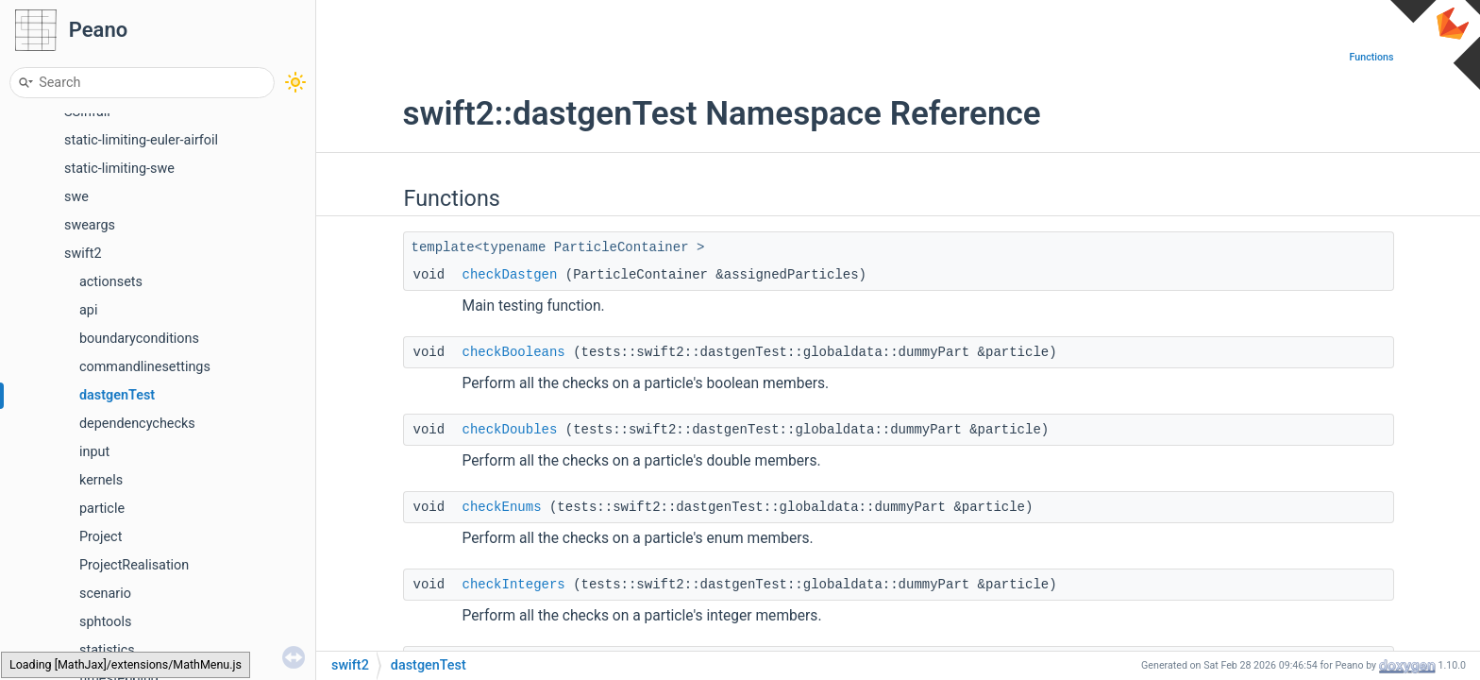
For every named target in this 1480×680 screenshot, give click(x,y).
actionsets (111, 282)
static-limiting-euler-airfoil (141, 140)
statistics (107, 650)
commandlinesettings (144, 367)
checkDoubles (510, 429)
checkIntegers (513, 584)
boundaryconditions (139, 339)
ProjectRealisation (134, 565)
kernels (101, 480)
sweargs (89, 225)
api (88, 310)
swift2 (83, 254)
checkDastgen (510, 274)
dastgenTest (117, 395)
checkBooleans (513, 352)
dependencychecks (137, 424)
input (94, 452)
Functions (1372, 57)
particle (102, 509)
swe (76, 197)
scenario (105, 594)
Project (100, 537)
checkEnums (502, 507)
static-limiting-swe (119, 169)
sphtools (105, 622)
